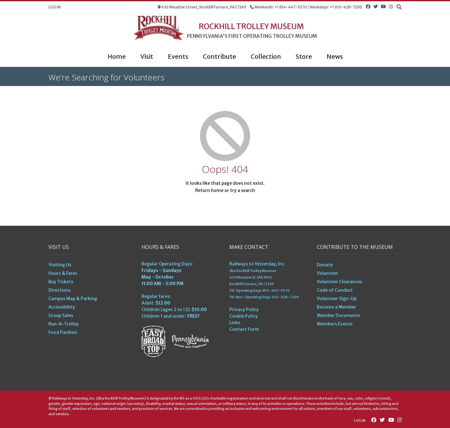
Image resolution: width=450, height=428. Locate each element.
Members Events (334, 324)
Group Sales (60, 315)
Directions (59, 290)
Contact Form (244, 329)
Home (117, 56)
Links (234, 322)
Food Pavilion (62, 332)
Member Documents (338, 315)
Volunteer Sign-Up (337, 298)
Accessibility (61, 307)
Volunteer (327, 273)
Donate (325, 265)
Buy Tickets (60, 281)
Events (178, 56)
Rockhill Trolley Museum (251, 26)
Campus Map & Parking (72, 298)
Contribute (219, 56)
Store (304, 56)
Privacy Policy (244, 309)
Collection (266, 56)
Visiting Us (59, 265)
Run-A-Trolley (63, 324)
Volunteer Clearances (339, 281)
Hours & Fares (62, 273)
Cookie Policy (243, 316)
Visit (146, 56)
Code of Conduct (335, 290)
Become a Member (336, 307)
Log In (54, 7)
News (335, 56)
